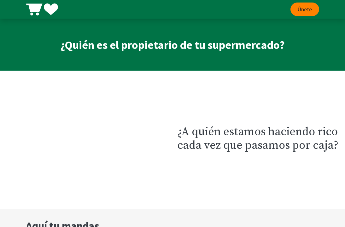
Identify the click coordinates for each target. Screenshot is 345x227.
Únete (304, 9)
